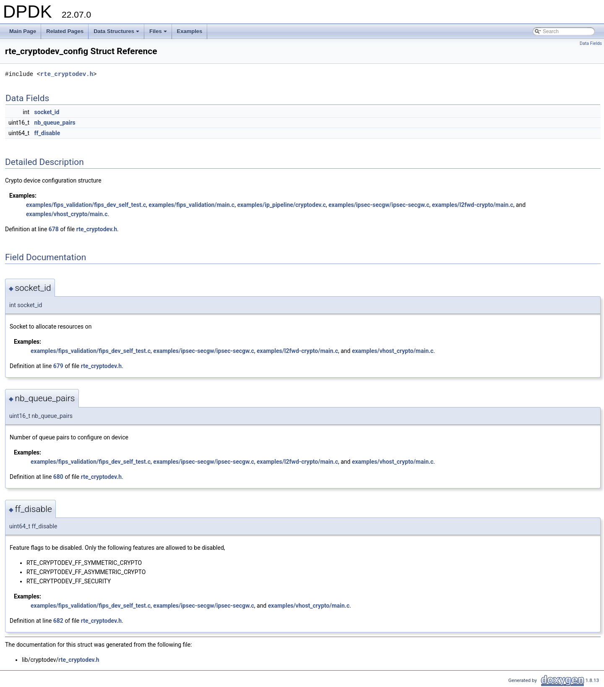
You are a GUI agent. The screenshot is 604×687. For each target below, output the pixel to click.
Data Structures (117, 33)
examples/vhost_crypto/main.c (66, 214)
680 (58, 476)
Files (158, 33)
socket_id (47, 112)
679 (58, 366)
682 (58, 620)
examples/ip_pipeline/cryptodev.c (281, 204)
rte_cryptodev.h (66, 74)
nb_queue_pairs (55, 122)
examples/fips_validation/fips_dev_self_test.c (86, 204)
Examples (190, 31)
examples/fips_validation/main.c (191, 204)
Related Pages (64, 31)
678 (54, 229)
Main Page (22, 31)
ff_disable (47, 133)
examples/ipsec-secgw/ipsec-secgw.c (378, 204)
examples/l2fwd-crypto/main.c (472, 204)
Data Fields (591, 43)
